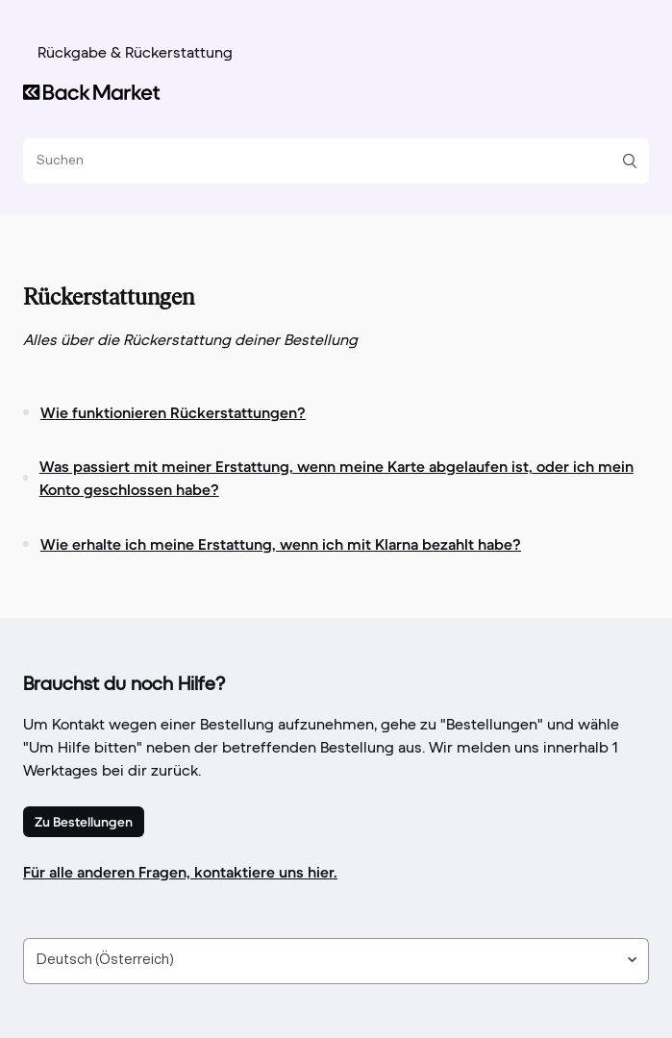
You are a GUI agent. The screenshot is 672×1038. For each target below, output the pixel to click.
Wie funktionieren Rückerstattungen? (173, 412)
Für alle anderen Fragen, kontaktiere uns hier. (180, 871)
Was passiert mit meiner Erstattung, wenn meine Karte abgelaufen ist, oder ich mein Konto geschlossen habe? (336, 478)
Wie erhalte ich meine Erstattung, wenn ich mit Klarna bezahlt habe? (280, 544)
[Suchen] (329, 161)
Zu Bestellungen (84, 821)
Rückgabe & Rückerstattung (135, 54)
